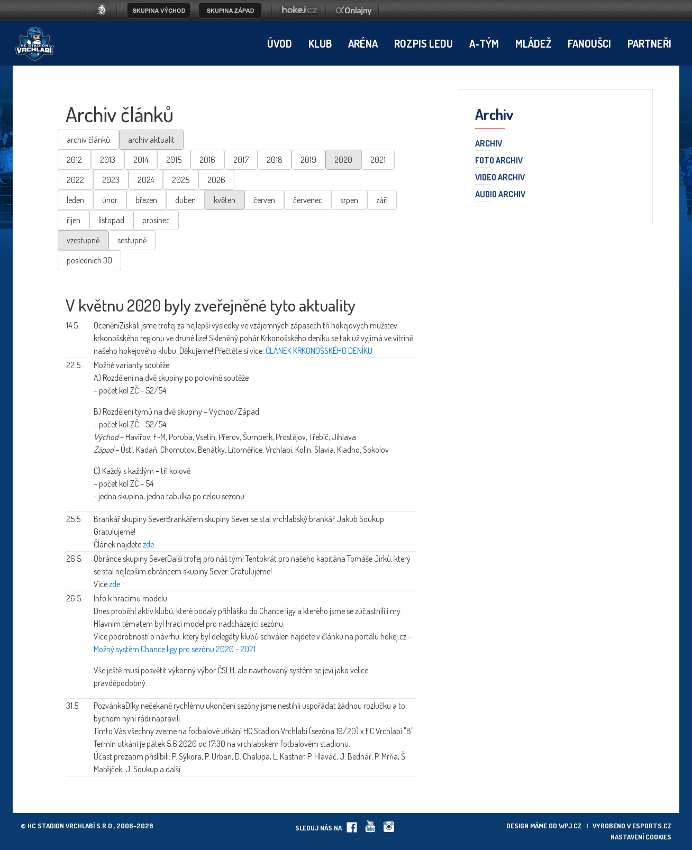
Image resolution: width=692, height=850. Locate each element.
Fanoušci (589, 43)
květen (224, 200)
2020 (343, 159)
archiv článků (88, 139)
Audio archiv (500, 194)
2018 (275, 159)
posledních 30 (89, 260)
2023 (111, 180)
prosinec (156, 220)
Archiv (488, 144)
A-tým (484, 43)
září (382, 200)
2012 (74, 159)
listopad (111, 220)
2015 (173, 159)
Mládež (533, 43)
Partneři (649, 43)
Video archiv (500, 177)
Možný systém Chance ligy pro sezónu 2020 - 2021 (175, 649)
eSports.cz (651, 825)
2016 (207, 159)
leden (75, 200)
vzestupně (83, 240)
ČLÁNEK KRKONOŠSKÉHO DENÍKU (319, 350)
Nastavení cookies (641, 837)
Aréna (363, 43)
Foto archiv (499, 161)
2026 (216, 180)
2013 (107, 159)
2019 (308, 159)
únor (109, 200)
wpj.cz (570, 825)
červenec (307, 200)
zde (148, 544)
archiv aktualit (151, 139)
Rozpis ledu (423, 43)
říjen (73, 220)
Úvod (279, 43)
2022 (75, 180)
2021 (378, 159)
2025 (180, 180)
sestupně (132, 240)
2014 (140, 159)
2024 (146, 180)
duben (185, 200)
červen (264, 200)
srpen (349, 200)
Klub (320, 43)
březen (146, 200)
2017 (241, 159)
